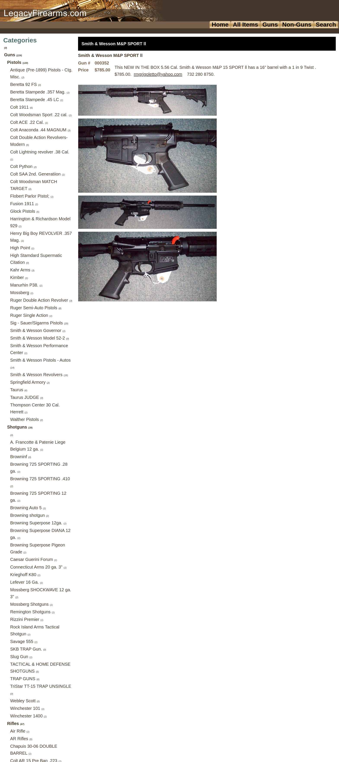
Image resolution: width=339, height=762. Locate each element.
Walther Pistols (26, 419)
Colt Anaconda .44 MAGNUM (40, 129)
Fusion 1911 (24, 203)
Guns (270, 24)
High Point (22, 247)
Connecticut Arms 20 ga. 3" (38, 567)
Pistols (17, 62)
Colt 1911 (21, 107)
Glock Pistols (24, 211)
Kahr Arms (22, 269)
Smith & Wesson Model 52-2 (39, 338)
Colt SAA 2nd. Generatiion (37, 174)
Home (220, 24)
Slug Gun (21, 656)
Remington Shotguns (32, 611)
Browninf (20, 456)
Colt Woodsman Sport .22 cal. (41, 114)
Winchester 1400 (28, 716)
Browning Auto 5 (28, 507)
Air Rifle (19, 731)
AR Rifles (21, 738)
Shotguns (19, 427)
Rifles (15, 723)
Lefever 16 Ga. (26, 582)
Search (326, 24)
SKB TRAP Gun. (28, 649)
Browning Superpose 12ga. (38, 522)
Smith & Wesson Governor (37, 330)
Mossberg (21, 292)
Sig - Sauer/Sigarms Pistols (39, 323)
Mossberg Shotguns (31, 604)
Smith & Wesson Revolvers (39, 374)
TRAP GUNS (24, 678)
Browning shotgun (29, 515)
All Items (245, 24)
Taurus (18, 389)
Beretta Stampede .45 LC (36, 99)
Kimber (19, 277)
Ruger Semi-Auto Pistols (35, 307)
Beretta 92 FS (25, 84)
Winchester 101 (27, 708)
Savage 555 (23, 641)
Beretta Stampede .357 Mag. (40, 92)
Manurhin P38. (26, 285)
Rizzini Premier (26, 619)
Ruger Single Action (31, 315)
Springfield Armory (30, 382)
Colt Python (23, 166)
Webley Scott (25, 700)
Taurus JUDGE (26, 397)
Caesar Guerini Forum (33, 559)
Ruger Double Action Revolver (41, 300)
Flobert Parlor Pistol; (31, 196)
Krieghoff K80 (25, 574)
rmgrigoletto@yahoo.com (158, 74)
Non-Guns (296, 24)
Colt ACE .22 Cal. (29, 122)
